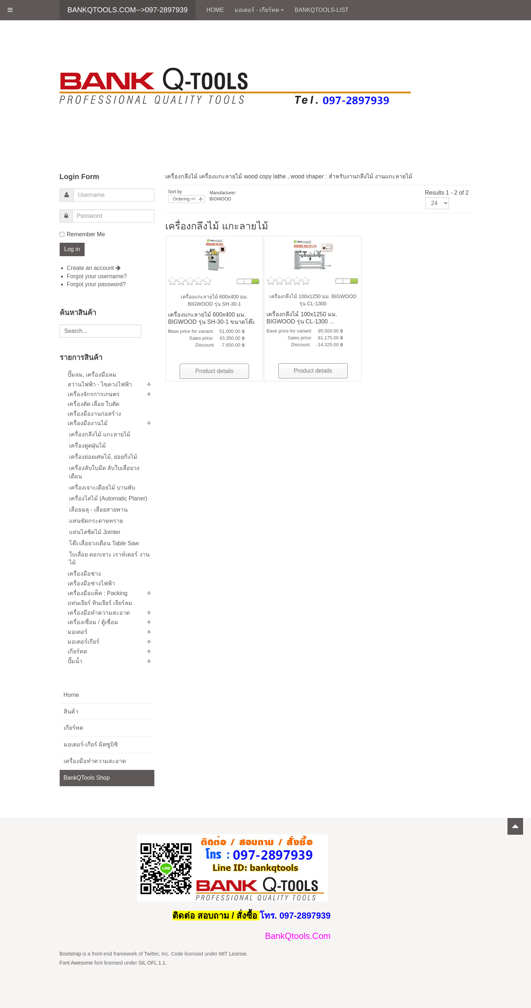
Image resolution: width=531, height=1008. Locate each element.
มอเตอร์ (77, 632)
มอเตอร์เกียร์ (83, 642)
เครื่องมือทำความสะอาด (99, 613)
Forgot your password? (96, 284)
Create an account (94, 268)
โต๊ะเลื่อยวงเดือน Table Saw (104, 543)
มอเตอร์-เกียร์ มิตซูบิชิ (91, 744)
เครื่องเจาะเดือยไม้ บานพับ (102, 487)
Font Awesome (76, 963)
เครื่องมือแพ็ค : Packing (98, 593)
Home (215, 10)
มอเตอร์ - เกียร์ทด (259, 10)
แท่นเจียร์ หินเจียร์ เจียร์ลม (100, 603)
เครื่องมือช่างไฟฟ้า (91, 583)
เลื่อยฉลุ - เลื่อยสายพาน (98, 510)
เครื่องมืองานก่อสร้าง (94, 414)
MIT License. (233, 954)
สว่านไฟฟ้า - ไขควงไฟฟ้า (100, 384)
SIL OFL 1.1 (151, 963)
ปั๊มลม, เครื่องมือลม (92, 375)
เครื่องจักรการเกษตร (94, 394)
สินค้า (71, 711)
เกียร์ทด (77, 651)
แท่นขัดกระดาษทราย (96, 521)
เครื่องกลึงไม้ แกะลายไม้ (99, 434)
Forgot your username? (97, 276)
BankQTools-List (321, 10)
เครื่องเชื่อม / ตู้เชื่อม (93, 622)
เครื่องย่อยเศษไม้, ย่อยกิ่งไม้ (103, 457)
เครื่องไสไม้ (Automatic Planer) (108, 498)
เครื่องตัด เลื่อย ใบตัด (94, 404)
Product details (214, 371)
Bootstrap (70, 954)
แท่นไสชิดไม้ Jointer (94, 532)
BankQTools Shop (87, 778)
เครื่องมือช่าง (84, 574)
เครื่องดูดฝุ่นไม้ (87, 445)
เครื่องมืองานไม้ (88, 423)
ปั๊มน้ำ (75, 661)
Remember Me (82, 234)
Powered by (439, 843)
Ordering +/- (184, 199)
